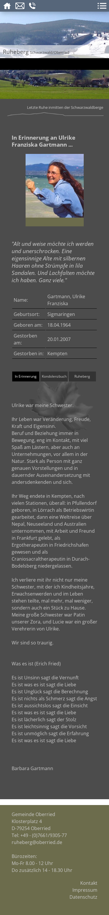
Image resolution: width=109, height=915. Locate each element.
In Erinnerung (26, 376)
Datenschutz (83, 897)
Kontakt (88, 883)
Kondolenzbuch (54, 376)
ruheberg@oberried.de (37, 842)
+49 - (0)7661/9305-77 (43, 835)
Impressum (84, 890)
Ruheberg (82, 376)
